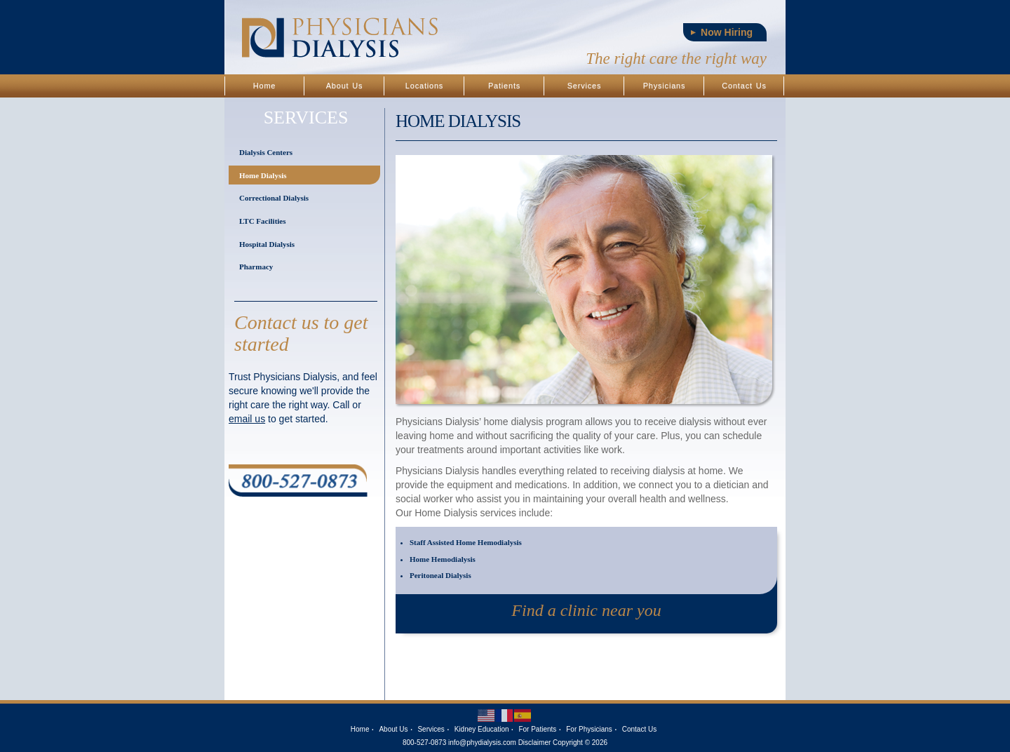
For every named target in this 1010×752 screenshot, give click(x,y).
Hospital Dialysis (267, 244)
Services (584, 85)
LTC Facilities (262, 221)
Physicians (664, 85)
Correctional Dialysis (274, 198)
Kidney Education (481, 729)
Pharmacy (256, 266)
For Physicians (589, 729)
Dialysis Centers (265, 152)
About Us (344, 85)
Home (264, 85)
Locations (424, 85)
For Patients (537, 729)
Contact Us (744, 85)
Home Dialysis (263, 175)
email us (247, 418)
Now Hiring (727, 32)
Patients (504, 85)
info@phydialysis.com (482, 742)
